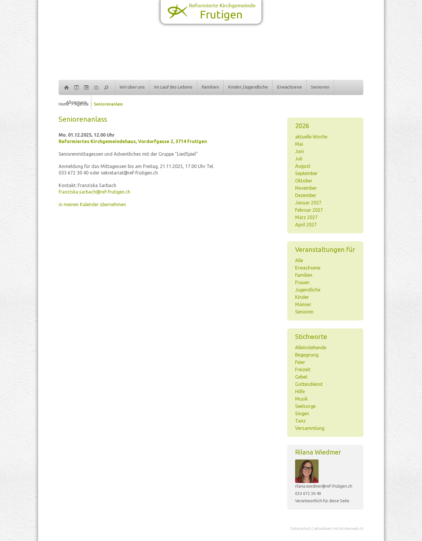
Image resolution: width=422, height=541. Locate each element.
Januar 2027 (308, 202)
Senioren (320, 86)
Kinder (302, 297)
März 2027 (306, 217)
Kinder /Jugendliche (248, 86)
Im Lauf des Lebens (173, 86)
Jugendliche (307, 289)
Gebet (301, 376)
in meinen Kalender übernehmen (92, 204)
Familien (210, 86)
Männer (303, 304)
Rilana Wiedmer (318, 452)
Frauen (302, 282)
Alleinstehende (310, 347)
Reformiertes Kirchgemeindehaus (133, 141)
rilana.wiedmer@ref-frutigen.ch (323, 486)
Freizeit (302, 369)
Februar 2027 (309, 210)
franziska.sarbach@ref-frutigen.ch (94, 191)
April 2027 (306, 224)
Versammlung (309, 428)
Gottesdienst (309, 384)
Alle (299, 260)
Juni (299, 151)
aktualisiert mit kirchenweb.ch (338, 528)
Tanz (300, 420)
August (302, 166)
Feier (300, 362)
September (306, 173)
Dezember (305, 195)
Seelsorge (305, 406)
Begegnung (307, 354)
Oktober (303, 180)
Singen (302, 413)
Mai (299, 144)
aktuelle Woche (311, 136)
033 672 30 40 (308, 493)
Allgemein (76, 102)
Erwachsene (289, 86)
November (306, 188)
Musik (301, 398)
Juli (298, 158)
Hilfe (300, 391)
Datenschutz (301, 528)
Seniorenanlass (108, 104)
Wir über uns (132, 86)
